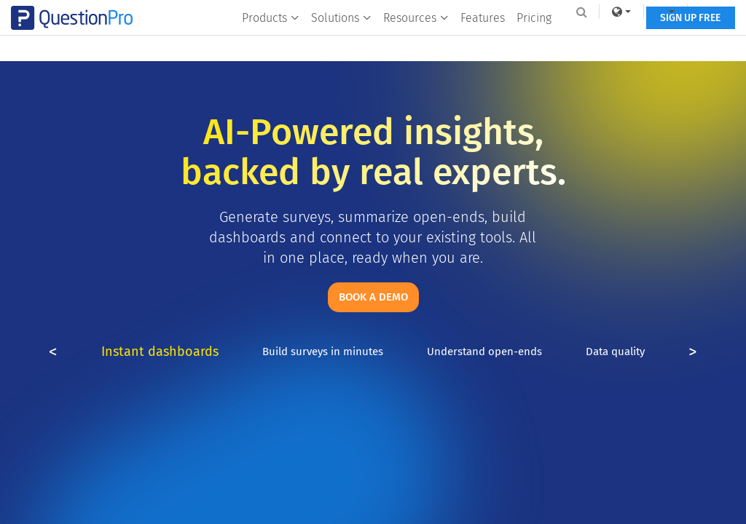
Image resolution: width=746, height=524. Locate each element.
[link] (610, 11)
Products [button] (269, 41)
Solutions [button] (340, 41)
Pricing (532, 41)
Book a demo (373, 296)
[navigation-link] (654, 11)
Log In (705, 12)
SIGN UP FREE (690, 42)
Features (481, 41)
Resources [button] (414, 41)
